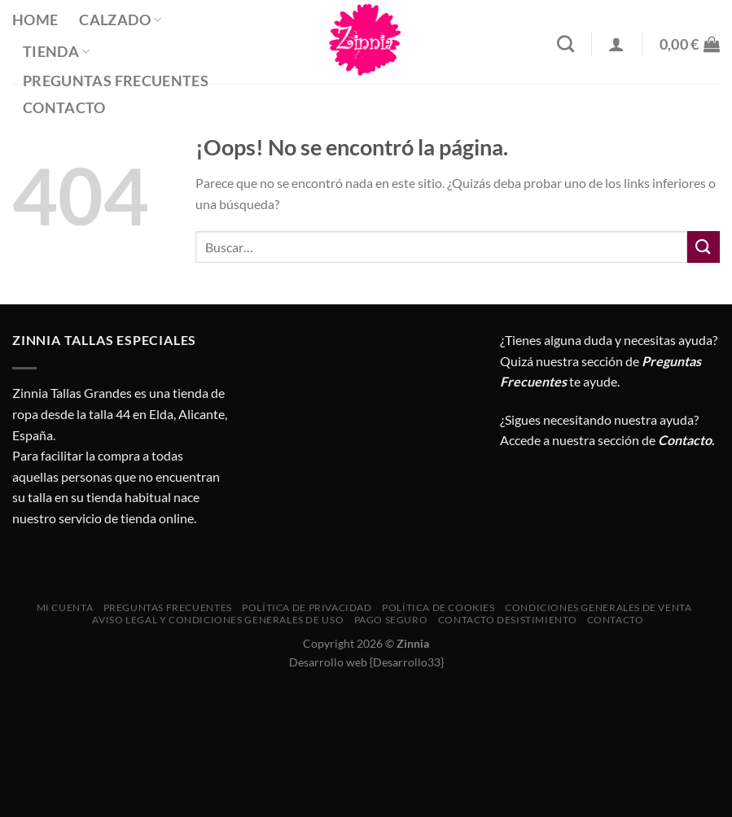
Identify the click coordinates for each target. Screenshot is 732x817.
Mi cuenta (65, 607)
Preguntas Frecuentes (115, 81)
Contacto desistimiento (507, 620)
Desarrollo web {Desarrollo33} (366, 662)
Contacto (64, 107)
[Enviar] (703, 247)
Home (35, 19)
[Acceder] (616, 44)
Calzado (120, 19)
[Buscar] (565, 43)
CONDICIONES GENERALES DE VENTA (598, 607)
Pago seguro (391, 620)
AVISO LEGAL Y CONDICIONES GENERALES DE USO (218, 620)
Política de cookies (438, 607)
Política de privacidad (306, 607)
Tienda (56, 51)
